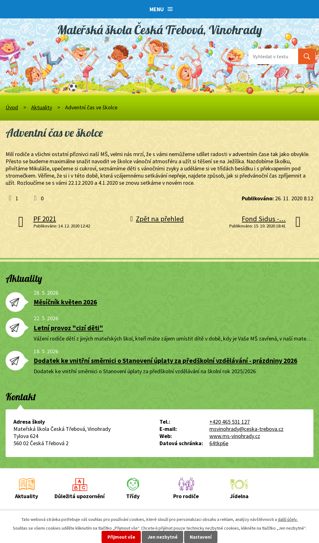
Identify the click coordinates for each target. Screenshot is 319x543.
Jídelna (239, 496)
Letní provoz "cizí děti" (68, 328)
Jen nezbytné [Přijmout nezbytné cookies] (163, 537)
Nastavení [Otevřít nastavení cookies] (201, 537)
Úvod (12, 107)
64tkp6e (218, 443)
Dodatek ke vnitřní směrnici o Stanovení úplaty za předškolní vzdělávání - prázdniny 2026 (165, 360)
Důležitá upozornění (80, 496)
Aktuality (41, 107)
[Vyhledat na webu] (273, 56)
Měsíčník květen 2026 (65, 302)
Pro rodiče (186, 496)
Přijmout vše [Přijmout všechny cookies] (121, 537)
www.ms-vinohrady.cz (234, 436)
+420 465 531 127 (229, 421)
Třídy (133, 496)
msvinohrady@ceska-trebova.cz (246, 428)
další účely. (288, 519)
